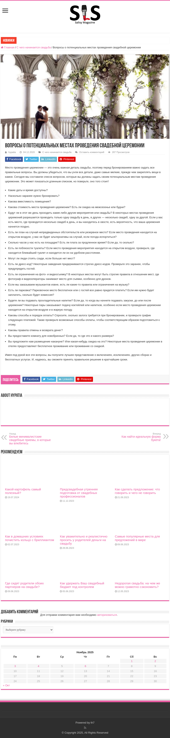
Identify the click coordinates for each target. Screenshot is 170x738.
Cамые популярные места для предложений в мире (137, 538)
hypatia (12, 152)
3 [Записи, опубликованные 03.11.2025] (15, 666)
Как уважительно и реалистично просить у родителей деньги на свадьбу (83, 540)
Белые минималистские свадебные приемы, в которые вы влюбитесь (30, 438)
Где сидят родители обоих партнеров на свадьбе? (24, 585)
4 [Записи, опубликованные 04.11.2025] (38, 666)
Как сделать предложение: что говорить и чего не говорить (137, 491)
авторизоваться (107, 614)
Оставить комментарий (91, 152)
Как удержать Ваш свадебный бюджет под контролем (82, 585)
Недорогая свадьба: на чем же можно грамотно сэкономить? (137, 585)
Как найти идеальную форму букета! (139, 437)
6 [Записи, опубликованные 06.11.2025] (85, 666)
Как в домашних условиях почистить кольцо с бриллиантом (29, 538)
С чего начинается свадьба (34, 47)
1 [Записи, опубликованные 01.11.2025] (132, 661)
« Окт (6, 685)
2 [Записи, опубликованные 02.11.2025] (155, 661)
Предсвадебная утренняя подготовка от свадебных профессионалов (79, 492)
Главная (7, 47)
